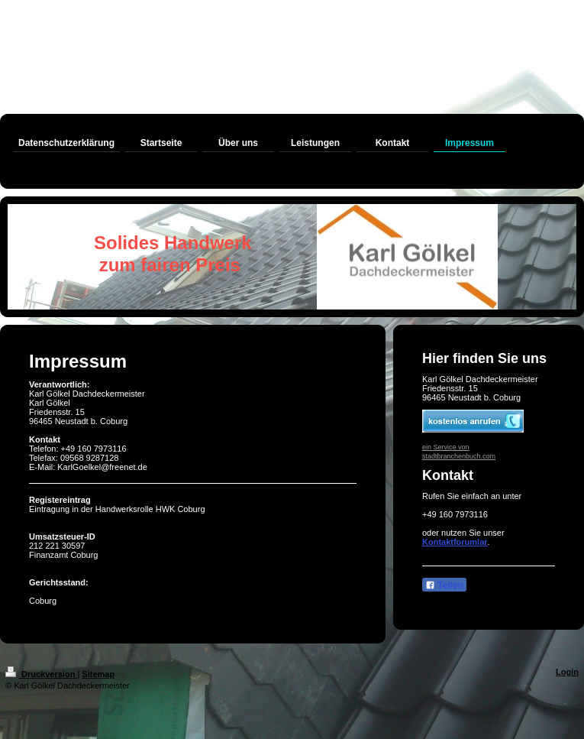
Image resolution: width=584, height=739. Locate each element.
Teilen (444, 585)
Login (567, 671)
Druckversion (41, 674)
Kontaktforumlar (455, 541)
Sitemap (98, 674)
